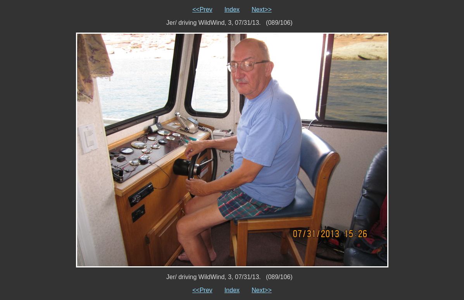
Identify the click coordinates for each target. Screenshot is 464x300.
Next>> (262, 9)
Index (232, 9)
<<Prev (202, 9)
